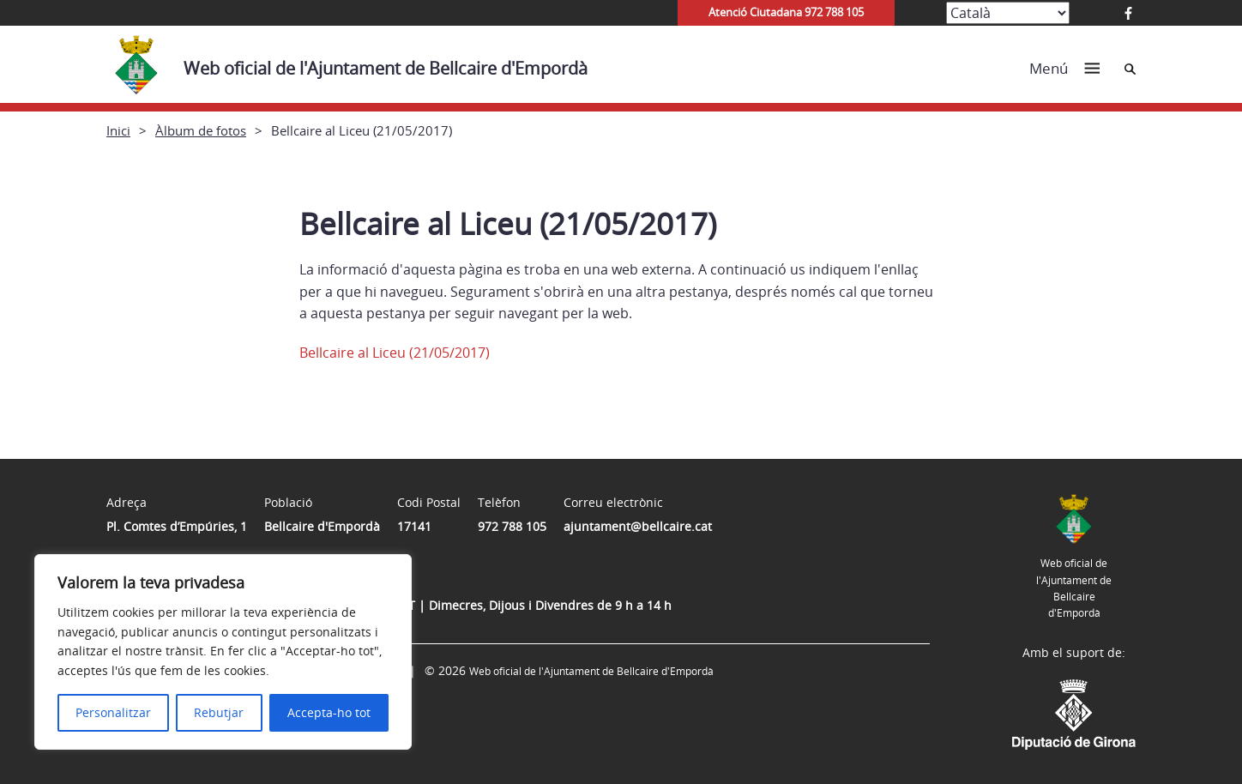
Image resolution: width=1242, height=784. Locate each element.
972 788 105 (512, 526)
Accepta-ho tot (329, 712)
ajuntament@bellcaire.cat (638, 526)
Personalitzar (113, 712)
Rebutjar (219, 712)
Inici (118, 130)
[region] (223, 652)
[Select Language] (1008, 13)
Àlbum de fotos (200, 130)
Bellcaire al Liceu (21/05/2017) (394, 352)
